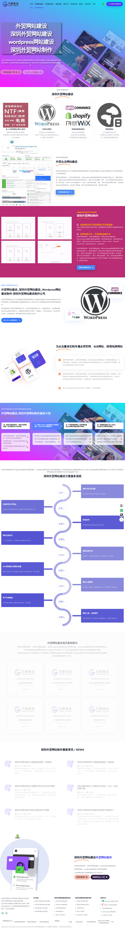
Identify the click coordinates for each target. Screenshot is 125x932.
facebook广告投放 (82, 918)
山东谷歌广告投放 (107, 918)
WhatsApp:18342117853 (110, 904)
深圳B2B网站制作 (91, 925)
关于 (94, 4)
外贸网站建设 (39, 4)
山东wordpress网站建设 (109, 915)
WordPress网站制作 (11, 320)
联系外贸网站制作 (44, 925)
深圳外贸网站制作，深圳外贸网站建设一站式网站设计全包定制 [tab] (15, 425)
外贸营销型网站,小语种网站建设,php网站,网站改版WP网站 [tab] (77, 425)
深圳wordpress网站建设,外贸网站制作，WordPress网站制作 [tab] (46, 425)
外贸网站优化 (49, 4)
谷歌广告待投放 (60, 918)
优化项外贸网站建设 (61, 904)
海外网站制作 (60, 914)
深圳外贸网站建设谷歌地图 (42, 907)
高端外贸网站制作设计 (83, 907)
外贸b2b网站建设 (61, 911)
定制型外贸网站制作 (82, 904)
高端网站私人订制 (100, 880)
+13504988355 (115, 4)
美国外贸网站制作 (32, 925)
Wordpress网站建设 (61, 907)
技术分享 (88, 4)
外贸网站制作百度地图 (41, 911)
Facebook (74, 4)
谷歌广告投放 (80, 914)
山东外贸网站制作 (107, 911)
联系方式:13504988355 (109, 908)
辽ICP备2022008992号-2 (65, 930)
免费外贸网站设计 (86, 267)
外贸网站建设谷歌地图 (41, 914)
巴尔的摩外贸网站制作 (19, 925)
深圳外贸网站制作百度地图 (42, 904)
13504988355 (121, 506)
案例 (81, 4)
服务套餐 (58, 4)
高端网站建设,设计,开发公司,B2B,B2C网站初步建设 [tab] (107, 425)
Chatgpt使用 (79, 925)
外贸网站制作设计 (65, 192)
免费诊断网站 (82, 880)
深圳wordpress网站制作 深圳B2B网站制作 (104, 925)
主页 (31, 4)
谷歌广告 (66, 4)
